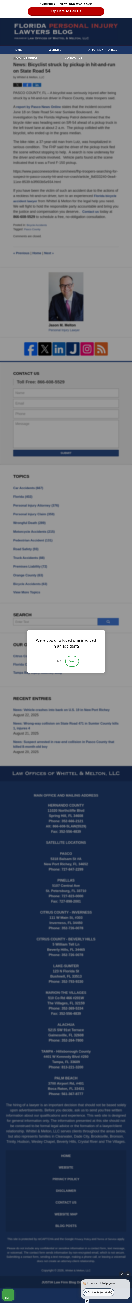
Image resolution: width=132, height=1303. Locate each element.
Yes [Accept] (72, 661)
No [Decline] (59, 661)
